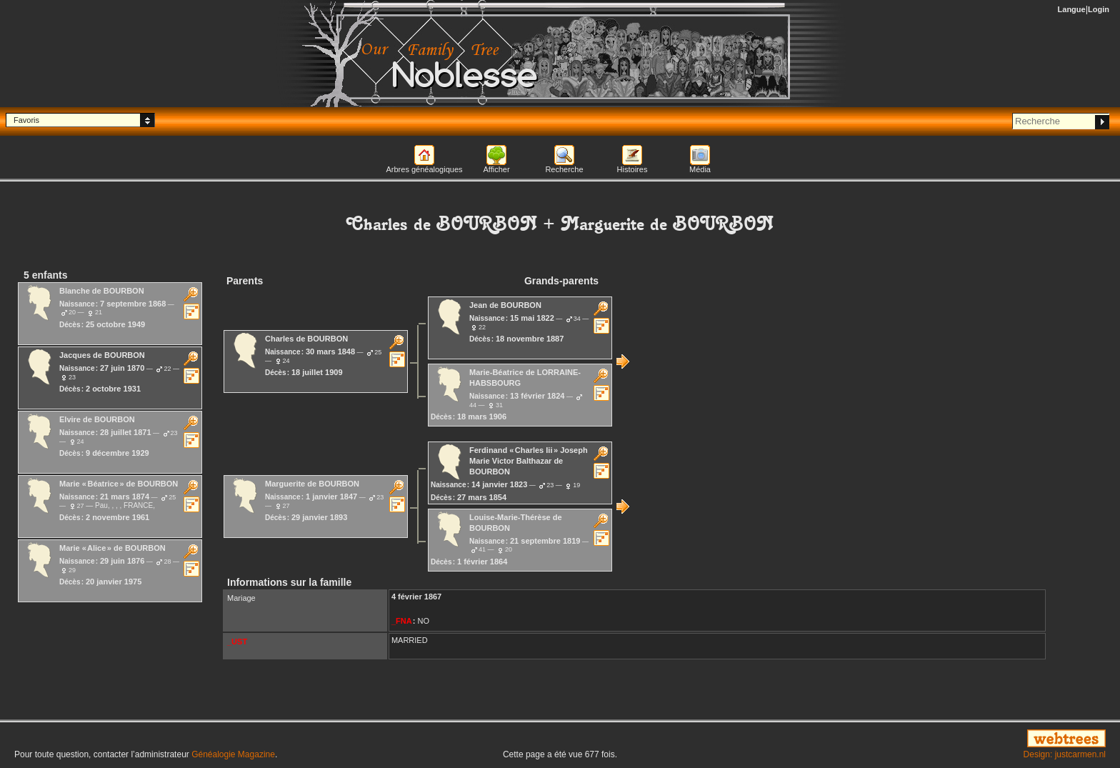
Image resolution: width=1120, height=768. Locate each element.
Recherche (564, 169)
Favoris (26, 120)
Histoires (632, 169)
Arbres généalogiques (424, 169)
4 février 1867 (416, 596)
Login (1098, 9)
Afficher (496, 169)
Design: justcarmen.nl (1065, 754)
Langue (1072, 9)
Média (700, 169)
